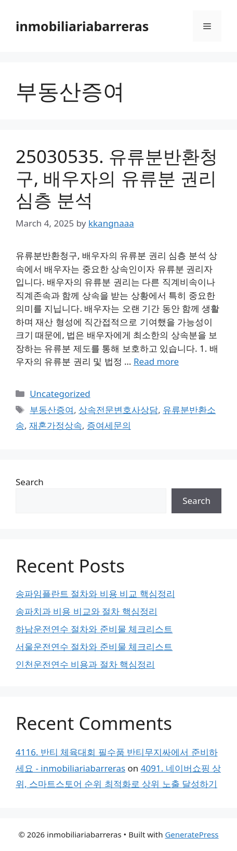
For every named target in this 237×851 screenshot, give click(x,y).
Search (30, 482)
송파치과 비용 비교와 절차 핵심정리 (86, 611)
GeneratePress (191, 834)
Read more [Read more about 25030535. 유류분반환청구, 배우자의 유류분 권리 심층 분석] (156, 361)
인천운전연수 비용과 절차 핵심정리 (85, 664)
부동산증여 (52, 410)
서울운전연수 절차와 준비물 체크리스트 (94, 647)
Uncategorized (60, 394)
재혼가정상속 (55, 425)
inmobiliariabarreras (82, 26)
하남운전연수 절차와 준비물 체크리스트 (94, 629)
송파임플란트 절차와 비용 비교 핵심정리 (95, 594)
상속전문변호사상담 (118, 410)
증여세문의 (109, 425)
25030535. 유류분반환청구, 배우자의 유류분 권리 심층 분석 (117, 178)
